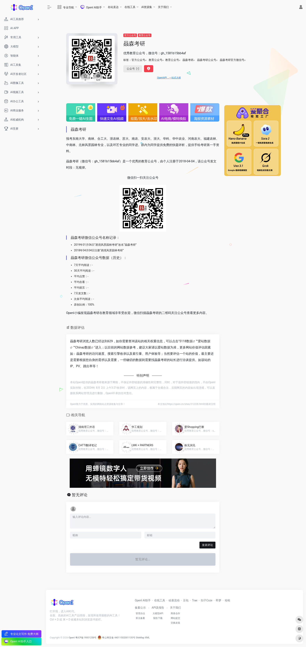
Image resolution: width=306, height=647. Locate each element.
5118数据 (186, 341)
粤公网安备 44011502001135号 (116, 637)
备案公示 (140, 607)
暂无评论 (79, 494)
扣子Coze (206, 600)
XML (147, 637)
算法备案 (140, 618)
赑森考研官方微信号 (232, 59)
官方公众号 (130, 35)
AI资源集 (146, 7)
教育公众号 (144, 35)
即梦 (218, 600)
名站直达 (113, 7)
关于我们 (163, 7)
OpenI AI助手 (143, 600)
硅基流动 (174, 600)
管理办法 (140, 613)
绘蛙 (227, 600)
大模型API (158, 613)
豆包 (186, 600)
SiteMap (140, 637)
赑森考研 (187, 59)
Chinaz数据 (83, 347)
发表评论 (207, 545)
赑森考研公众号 (206, 59)
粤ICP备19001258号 (86, 637)
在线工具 (130, 7)
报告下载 (158, 618)
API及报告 (158, 607)
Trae (194, 600)
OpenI (72, 637)
